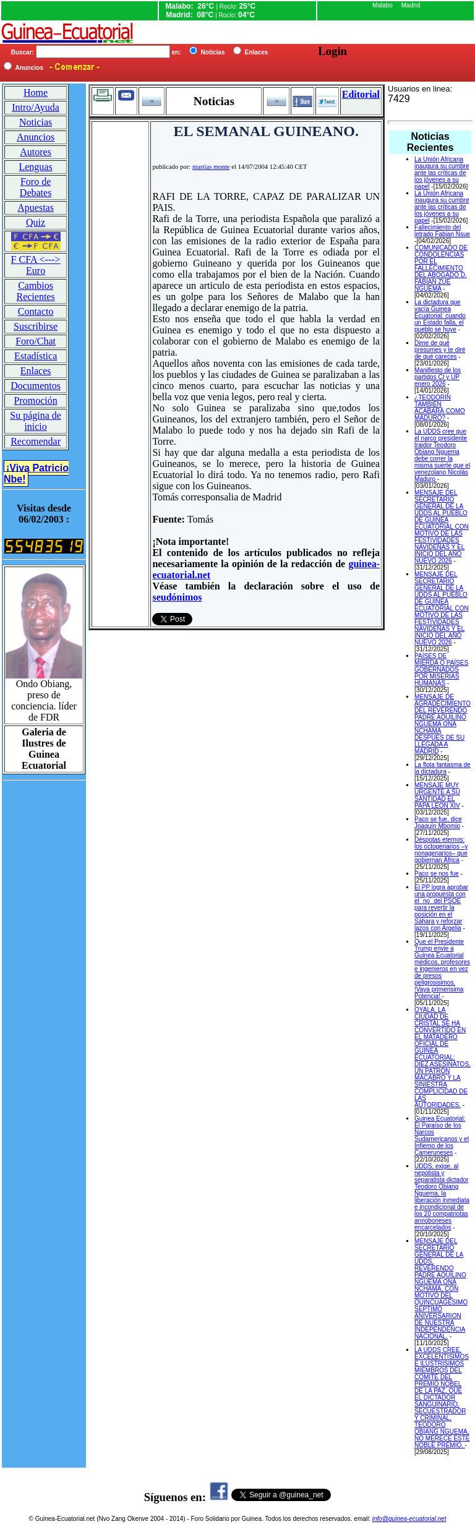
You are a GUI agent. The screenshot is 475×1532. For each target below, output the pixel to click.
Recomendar (36, 441)
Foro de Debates (36, 187)
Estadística (35, 356)
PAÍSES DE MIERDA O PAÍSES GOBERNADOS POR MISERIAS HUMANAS (441, 670)
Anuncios (35, 137)
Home (36, 92)
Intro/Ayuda (35, 107)
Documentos (36, 385)
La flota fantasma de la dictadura (442, 768)
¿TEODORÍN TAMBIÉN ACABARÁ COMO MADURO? (439, 407)
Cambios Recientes (35, 291)
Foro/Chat (35, 341)
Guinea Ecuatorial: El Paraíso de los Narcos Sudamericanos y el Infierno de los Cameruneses (441, 1135)
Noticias (35, 122)
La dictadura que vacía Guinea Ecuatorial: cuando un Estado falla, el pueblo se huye (440, 316)
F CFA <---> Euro (36, 265)
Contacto (36, 311)
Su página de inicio (35, 421)
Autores (35, 152)
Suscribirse (36, 326)
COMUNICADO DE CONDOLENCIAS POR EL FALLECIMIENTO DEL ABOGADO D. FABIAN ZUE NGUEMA (441, 268)
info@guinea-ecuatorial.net (409, 1518)
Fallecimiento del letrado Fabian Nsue (442, 231)
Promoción (35, 400)
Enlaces (35, 371)
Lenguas (35, 166)
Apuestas (35, 207)
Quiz (35, 222)
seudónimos (177, 597)
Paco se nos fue (436, 873)
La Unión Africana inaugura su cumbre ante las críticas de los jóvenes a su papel (441, 173)
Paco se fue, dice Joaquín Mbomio (438, 822)
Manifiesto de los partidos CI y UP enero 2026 (437, 377)
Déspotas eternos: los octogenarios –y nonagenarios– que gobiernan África (441, 849)
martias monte (211, 166)
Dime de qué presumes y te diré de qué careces (439, 350)
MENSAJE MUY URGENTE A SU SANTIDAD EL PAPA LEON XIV (437, 795)
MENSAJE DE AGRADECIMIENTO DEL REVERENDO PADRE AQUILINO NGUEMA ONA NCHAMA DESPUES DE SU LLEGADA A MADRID (442, 724)
